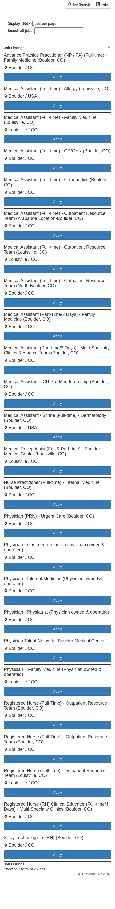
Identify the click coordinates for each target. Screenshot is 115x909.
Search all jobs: (45, 30)
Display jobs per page (32, 23)
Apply (57, 77)
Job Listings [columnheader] (14, 48)
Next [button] (101, 874)
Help (102, 4)
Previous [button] (89, 874)
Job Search (79, 4)
